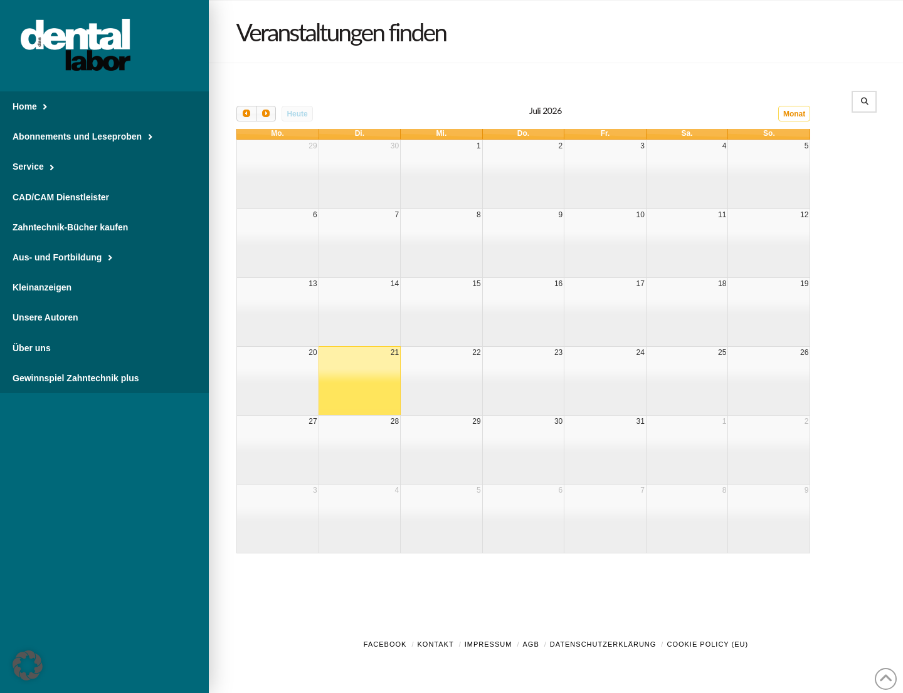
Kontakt (436, 644)
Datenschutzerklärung (603, 644)
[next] (266, 113)
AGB (530, 644)
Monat (794, 114)
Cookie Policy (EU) (707, 644)
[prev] (246, 113)
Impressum (488, 644)
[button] (27, 665)
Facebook (385, 644)
